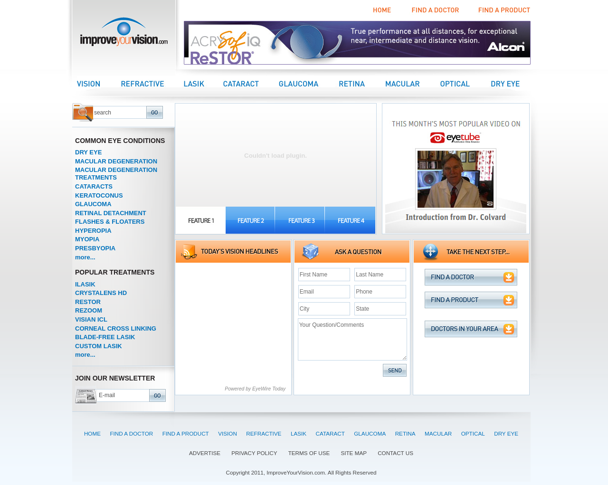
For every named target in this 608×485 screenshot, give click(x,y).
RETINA (405, 433)
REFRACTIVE (263, 433)
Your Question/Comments (352, 339)
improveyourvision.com (123, 34)
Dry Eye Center (514, 83)
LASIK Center (203, 83)
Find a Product (503, 10)
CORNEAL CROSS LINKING (115, 328)
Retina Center (361, 83)
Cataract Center (250, 83)
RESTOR (88, 301)
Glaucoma (308, 83)
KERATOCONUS (99, 195)
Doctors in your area (471, 329)
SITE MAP (354, 453)
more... (85, 257)
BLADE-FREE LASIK (105, 337)
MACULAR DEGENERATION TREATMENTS (116, 173)
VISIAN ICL (91, 319)
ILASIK (85, 284)
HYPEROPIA (93, 230)
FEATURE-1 (201, 220)
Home (382, 10)
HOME (92, 433)
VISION (227, 433)
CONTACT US (395, 453)
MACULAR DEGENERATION (116, 161)
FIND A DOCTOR (131, 433)
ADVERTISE (204, 453)
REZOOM (88, 310)
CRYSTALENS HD (101, 292)
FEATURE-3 (300, 220)
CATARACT (330, 433)
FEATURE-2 (251, 220)
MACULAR (438, 433)
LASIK (298, 433)
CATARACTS (94, 186)
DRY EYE (88, 152)
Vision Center (99, 83)
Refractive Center (152, 83)
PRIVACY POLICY (254, 453)
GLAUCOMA (93, 204)
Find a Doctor (434, 10)
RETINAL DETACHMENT (110, 213)
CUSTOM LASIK (98, 346)
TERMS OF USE (309, 453)
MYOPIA (87, 239)
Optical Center (465, 83)
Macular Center (412, 83)
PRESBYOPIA (95, 248)
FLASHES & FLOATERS (109, 221)
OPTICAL (473, 433)
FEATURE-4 (350, 220)
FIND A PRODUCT (185, 433)
